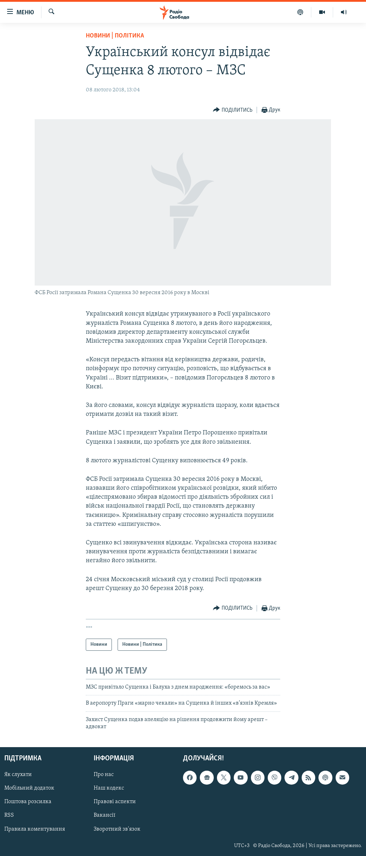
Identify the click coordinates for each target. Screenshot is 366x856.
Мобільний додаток (29, 788)
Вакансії (104, 815)
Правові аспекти (115, 802)
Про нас (104, 774)
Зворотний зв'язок (117, 829)
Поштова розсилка (27, 802)
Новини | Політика (115, 35)
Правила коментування (34, 829)
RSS (9, 815)
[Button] (232, 110)
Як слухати (18, 774)
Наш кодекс (109, 788)
